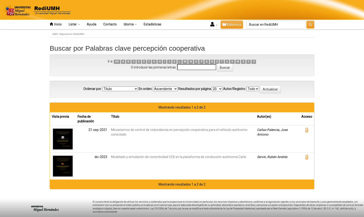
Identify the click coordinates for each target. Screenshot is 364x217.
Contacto (110, 24)
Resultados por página (194, 89)
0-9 (117, 61)
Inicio (56, 24)
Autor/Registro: (234, 89)
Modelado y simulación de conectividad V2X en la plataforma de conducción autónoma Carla (178, 157)
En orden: (145, 89)
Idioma (130, 24)
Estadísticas (152, 24)
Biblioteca (231, 24)
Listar (74, 24)
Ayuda (91, 24)
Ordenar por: (92, 89)
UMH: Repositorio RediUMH (68, 34)
